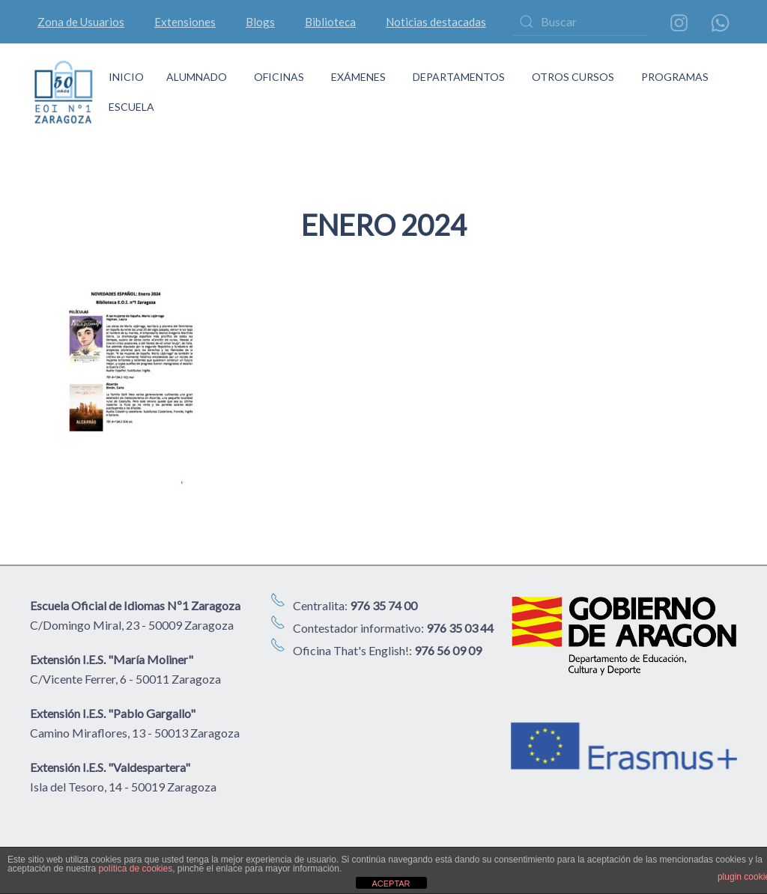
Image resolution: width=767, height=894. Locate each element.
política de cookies (135, 868)
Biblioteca (330, 21)
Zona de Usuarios (80, 21)
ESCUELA (131, 106)
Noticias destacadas (436, 21)
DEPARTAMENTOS (459, 76)
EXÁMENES (358, 76)
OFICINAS (279, 76)
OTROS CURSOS (573, 76)
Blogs (260, 21)
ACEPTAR (391, 883)
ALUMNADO (196, 76)
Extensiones (185, 21)
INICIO (126, 76)
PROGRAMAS (675, 76)
